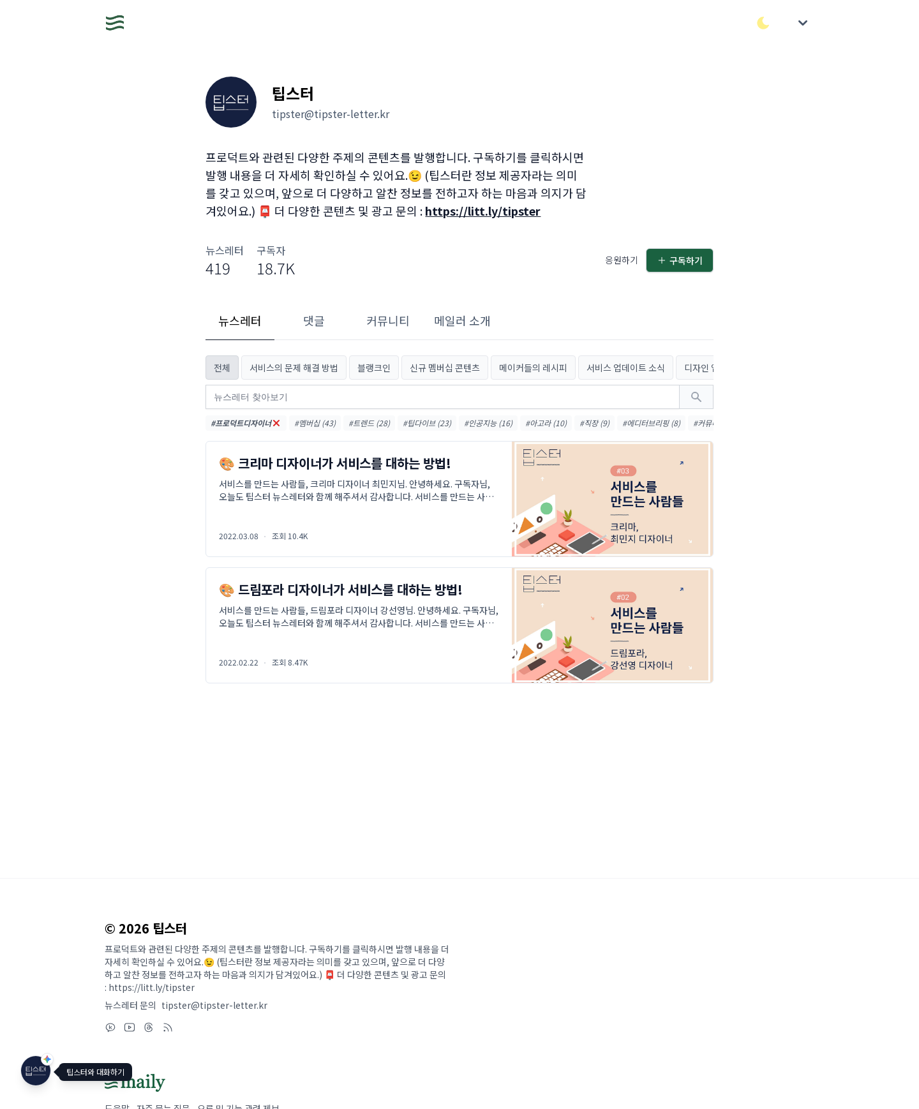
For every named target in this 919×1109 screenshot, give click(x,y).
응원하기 (621, 259)
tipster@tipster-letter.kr (214, 1005)
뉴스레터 (240, 320)
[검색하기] (696, 397)
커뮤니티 (388, 320)
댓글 (314, 320)
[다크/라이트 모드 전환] (763, 23)
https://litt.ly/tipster (483, 210)
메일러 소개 (462, 320)
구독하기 (680, 260)
